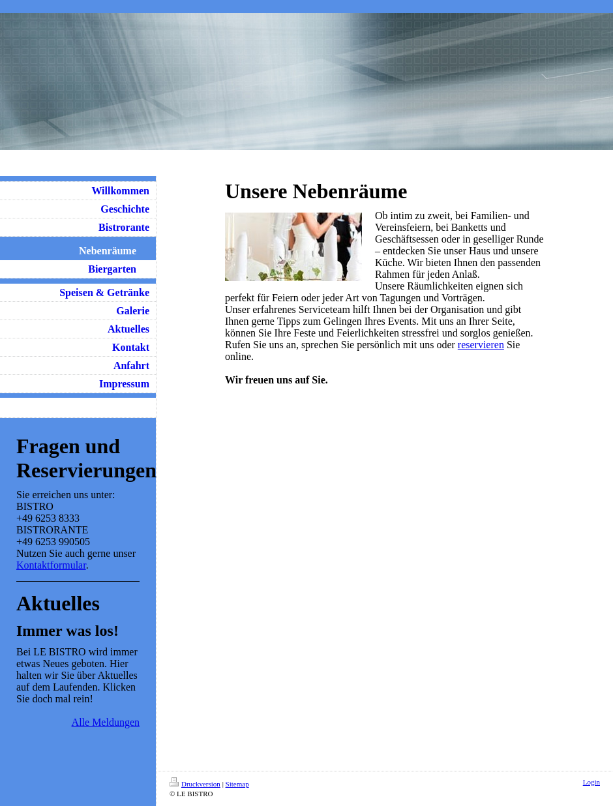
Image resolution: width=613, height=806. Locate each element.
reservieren (481, 344)
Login (591, 782)
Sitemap (237, 784)
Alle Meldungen (106, 722)
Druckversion (195, 784)
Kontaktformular (51, 565)
